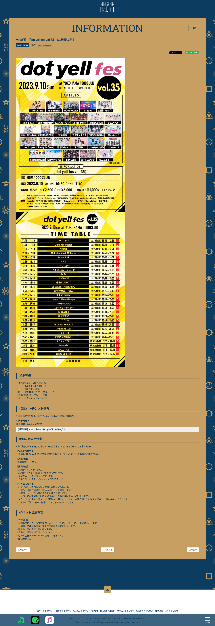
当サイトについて (44, 609)
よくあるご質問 (171, 609)
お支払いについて (80, 609)
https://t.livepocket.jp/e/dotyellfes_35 (46, 429)
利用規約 (94, 609)
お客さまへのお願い (144, 609)
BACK (194, 28)
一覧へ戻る (107, 550)
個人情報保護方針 (107, 609)
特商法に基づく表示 (125, 609)
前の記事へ (23, 550)
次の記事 (193, 550)
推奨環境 (159, 609)
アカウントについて (62, 609)
